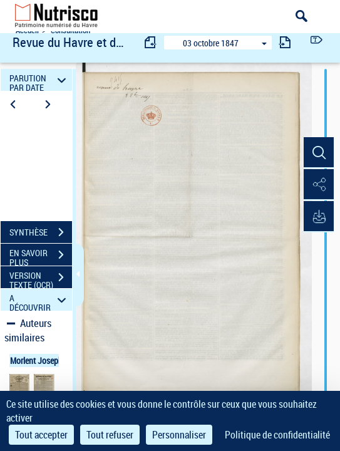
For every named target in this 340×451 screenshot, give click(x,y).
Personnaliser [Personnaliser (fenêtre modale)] (179, 435)
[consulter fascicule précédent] (151, 42)
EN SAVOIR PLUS (40, 256)
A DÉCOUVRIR (39, 300)
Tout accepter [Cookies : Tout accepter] (41, 435)
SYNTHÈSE (40, 232)
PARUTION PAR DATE (39, 80)
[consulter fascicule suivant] (285, 42)
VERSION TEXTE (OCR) (40, 279)
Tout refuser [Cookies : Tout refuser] (109, 435)
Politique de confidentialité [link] (277, 435)
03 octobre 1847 (211, 43)
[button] (318, 153)
